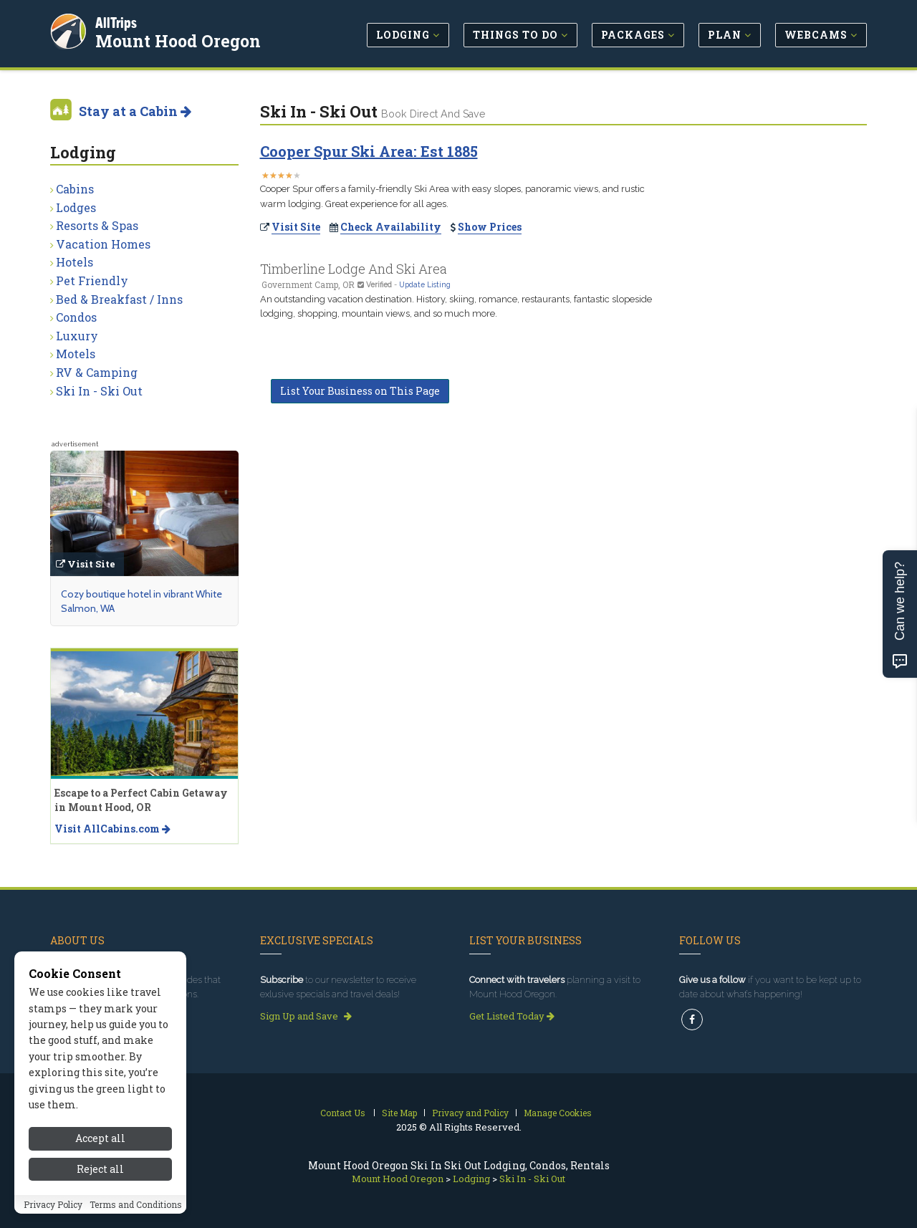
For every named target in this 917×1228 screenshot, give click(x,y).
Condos (76, 317)
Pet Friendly (92, 280)
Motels (75, 353)
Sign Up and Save (306, 1015)
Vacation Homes (103, 243)
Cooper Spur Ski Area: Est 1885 (369, 151)
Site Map (399, 1112)
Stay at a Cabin (135, 111)
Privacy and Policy (470, 1112)
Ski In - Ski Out (99, 390)
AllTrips (118, 20)
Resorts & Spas (97, 225)
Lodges (76, 207)
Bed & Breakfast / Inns (119, 299)
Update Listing (425, 284)
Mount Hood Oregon (180, 38)
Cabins (75, 188)
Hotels (74, 261)
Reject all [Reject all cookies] (100, 1169)
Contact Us (342, 1112)
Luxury (77, 335)
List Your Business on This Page (360, 391)
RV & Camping (97, 372)
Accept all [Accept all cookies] (100, 1138)
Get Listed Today (511, 1015)
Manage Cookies (558, 1112)
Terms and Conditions (136, 1204)
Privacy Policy (53, 1204)
